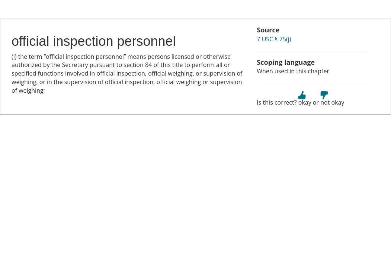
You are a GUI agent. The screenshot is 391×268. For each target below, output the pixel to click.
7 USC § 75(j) (274, 39)
